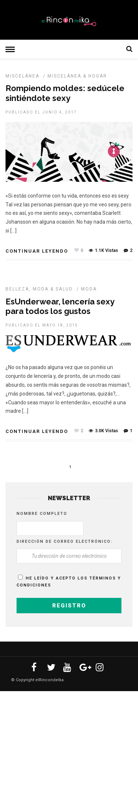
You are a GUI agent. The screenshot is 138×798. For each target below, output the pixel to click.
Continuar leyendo (37, 251)
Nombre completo (42, 513)
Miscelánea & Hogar (77, 76)
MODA (89, 289)
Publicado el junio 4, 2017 (41, 112)
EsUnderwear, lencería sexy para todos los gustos (60, 306)
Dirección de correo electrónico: (65, 541)
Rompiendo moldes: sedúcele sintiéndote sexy (65, 92)
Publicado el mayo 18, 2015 (42, 325)
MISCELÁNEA (22, 76)
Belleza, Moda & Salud (39, 289)
